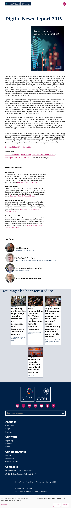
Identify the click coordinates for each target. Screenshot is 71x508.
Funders (8, 432)
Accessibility (29, 482)
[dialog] (35, 502)
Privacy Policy (19, 482)
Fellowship (9, 456)
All (16, 491)
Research (8, 444)
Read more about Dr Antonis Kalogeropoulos (22, 211)
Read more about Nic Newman (27, 182)
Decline (57, 505)
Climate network (11, 462)
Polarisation (26, 154)
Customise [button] (4, 505)
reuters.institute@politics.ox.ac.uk (20, 471)
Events (7, 447)
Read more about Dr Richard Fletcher (22, 196)
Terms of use (40, 482)
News (21, 491)
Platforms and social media (43, 154)
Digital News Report (40, 491)
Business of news (12, 154)
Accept (65, 505)
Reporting (9, 441)
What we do (9, 426)
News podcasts (11, 157)
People (8, 429)
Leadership (9, 459)
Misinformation (25, 157)
